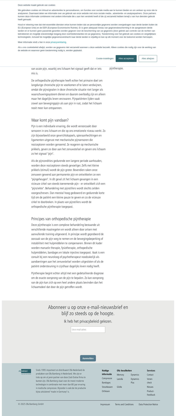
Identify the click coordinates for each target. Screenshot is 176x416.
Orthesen (106, 391)
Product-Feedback (151, 393)
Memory (120, 374)
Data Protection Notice (148, 404)
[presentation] (88, 343)
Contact (150, 374)
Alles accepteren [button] (126, 58)
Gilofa (119, 386)
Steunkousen (107, 386)
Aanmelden (88, 358)
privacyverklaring (58, 42)
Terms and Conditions (124, 404)
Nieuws (150, 386)
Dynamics (135, 374)
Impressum (105, 404)
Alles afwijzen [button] (148, 58)
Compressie (107, 378)
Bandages (106, 382)
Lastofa (120, 379)
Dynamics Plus (135, 381)
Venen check (149, 381)
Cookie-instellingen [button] (104, 58)
